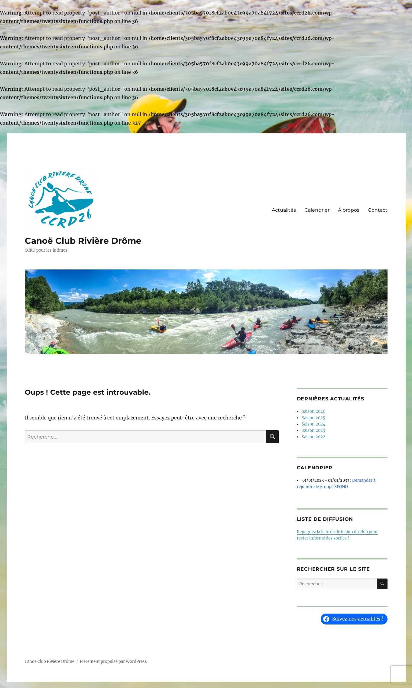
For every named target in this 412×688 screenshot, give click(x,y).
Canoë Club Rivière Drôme (83, 241)
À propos (348, 210)
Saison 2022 (313, 436)
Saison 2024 (313, 424)
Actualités (284, 210)
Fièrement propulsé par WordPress (113, 661)
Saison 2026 (314, 411)
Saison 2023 (313, 430)
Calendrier (316, 210)
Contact (378, 210)
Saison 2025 (313, 417)
